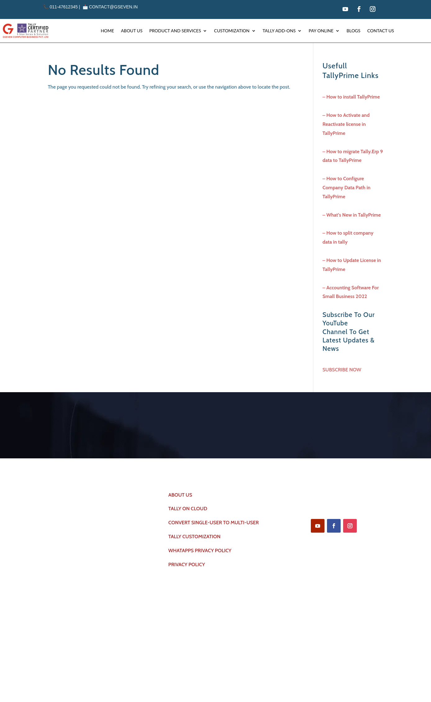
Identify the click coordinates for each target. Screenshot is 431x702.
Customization (231, 30)
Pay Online (321, 30)
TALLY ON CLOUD (187, 509)
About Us (131, 30)
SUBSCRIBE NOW (342, 370)
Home (107, 30)
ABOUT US (180, 495)
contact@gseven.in (113, 6)
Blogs (354, 30)
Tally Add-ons (279, 30)
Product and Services (175, 30)
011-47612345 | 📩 (66, 6)
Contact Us (380, 30)
